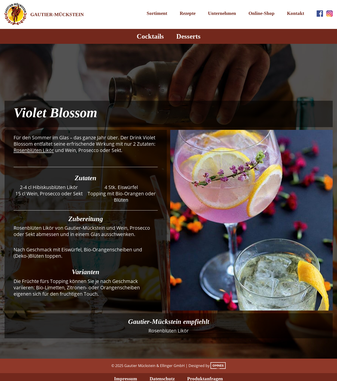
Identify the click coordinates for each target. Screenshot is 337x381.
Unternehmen (222, 13)
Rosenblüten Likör (34, 150)
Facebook (320, 13)
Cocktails (150, 36)
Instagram (329, 13)
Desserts (188, 36)
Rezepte (188, 13)
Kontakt (295, 13)
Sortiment (157, 13)
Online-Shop (262, 13)
